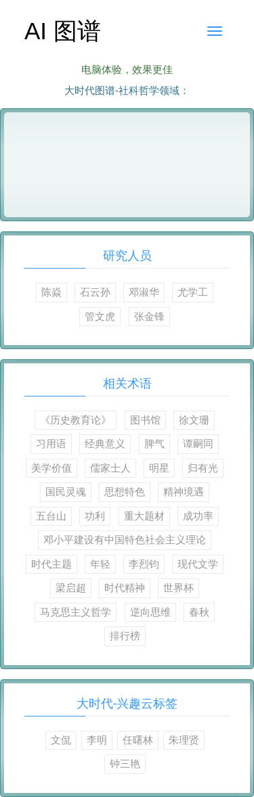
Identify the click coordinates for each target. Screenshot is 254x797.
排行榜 (125, 635)
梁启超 (71, 587)
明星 (159, 468)
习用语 (51, 443)
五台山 (51, 516)
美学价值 (51, 468)
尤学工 (192, 292)
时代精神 (124, 587)
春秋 (199, 612)
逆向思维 (150, 612)
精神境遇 (183, 491)
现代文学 (197, 564)
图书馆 (145, 420)
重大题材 (144, 516)
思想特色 (124, 491)
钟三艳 (125, 763)
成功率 (198, 516)
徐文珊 (194, 420)
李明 (97, 740)
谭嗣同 (198, 443)
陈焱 (51, 292)
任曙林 (138, 740)
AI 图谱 (62, 31)
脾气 (154, 443)
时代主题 (51, 564)
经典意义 (105, 443)
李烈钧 (144, 564)
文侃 (61, 740)
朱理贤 (184, 740)
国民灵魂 (65, 491)
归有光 (203, 468)
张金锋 (149, 316)
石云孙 (95, 292)
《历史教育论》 (75, 420)
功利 (95, 516)
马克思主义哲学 (75, 612)
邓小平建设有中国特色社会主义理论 (124, 539)
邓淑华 (144, 292)
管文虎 (100, 316)
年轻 (100, 564)
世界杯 (178, 587)
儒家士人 (110, 468)
